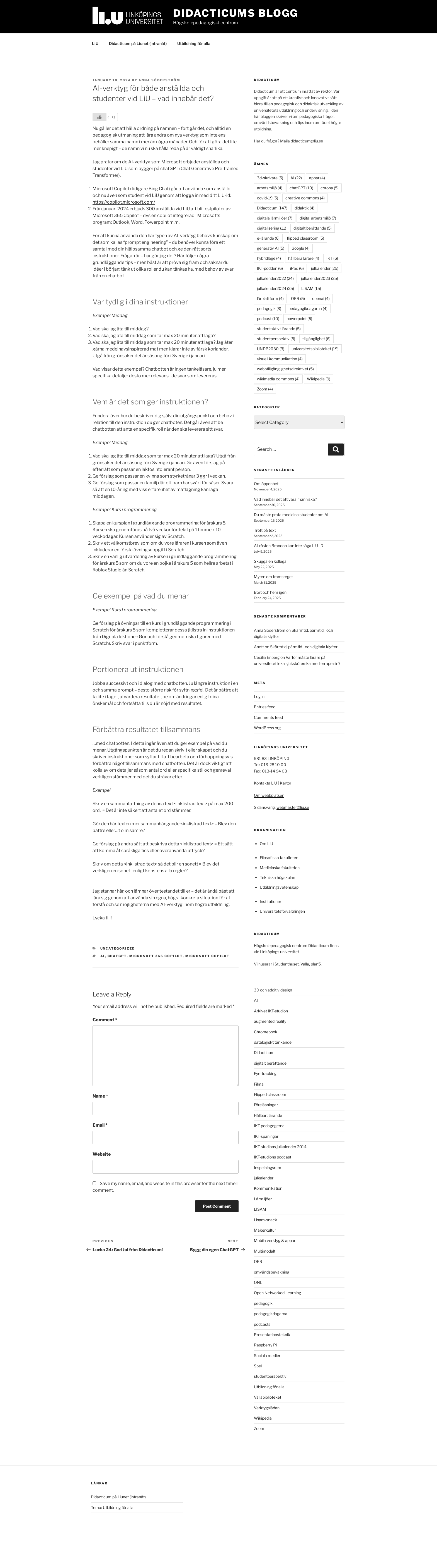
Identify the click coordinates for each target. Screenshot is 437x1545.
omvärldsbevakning (271, 1272)
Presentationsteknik (272, 1334)
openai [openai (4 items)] (321, 298)
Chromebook (265, 1031)
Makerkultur (265, 1230)
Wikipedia (263, 1418)
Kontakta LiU (265, 783)
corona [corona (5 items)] (330, 187)
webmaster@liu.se (292, 807)
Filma (259, 1084)
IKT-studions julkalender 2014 (280, 1146)
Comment (105, 1019)
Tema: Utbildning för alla (112, 1507)
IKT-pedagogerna (269, 1125)
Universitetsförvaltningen (282, 911)
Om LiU (266, 843)
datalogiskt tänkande (273, 1042)
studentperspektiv (270, 1376)
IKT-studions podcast (272, 1157)
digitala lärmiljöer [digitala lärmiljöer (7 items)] (274, 218)
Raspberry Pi (265, 1345)
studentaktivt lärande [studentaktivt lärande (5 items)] (279, 328)
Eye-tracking (265, 1073)
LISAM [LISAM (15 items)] (311, 288)
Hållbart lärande (268, 1115)
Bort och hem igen (270, 592)
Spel (258, 1365)
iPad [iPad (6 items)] (297, 268)
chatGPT (117, 956)
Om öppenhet (266, 483)
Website (102, 1154)
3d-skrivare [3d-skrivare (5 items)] (270, 177)
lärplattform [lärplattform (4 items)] (270, 298)
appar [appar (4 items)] (317, 177)
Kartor (285, 783)
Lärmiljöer (263, 1198)
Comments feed (268, 717)
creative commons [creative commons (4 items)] (305, 197)
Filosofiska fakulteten (279, 857)
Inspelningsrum (267, 1167)
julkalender (263, 1178)
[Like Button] (99, 117)
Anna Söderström (159, 80)
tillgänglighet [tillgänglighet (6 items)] (316, 338)
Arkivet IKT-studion (271, 1010)
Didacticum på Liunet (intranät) (138, 43)
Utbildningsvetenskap (279, 887)
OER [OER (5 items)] (298, 298)
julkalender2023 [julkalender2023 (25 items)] (319, 278)
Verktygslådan (267, 1407)
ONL (258, 1282)
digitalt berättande (270, 1063)
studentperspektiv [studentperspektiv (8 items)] (276, 338)
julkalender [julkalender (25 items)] (324, 268)
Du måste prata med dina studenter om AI (291, 514)
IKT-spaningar (266, 1136)
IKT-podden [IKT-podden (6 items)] (270, 268)
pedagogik (263, 1303)
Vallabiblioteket (267, 1397)
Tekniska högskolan (277, 877)
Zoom (259, 1428)
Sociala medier (267, 1355)
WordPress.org (267, 727)
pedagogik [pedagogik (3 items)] (269, 308)
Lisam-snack (265, 1219)
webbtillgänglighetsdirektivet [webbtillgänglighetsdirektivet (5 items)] (285, 368)
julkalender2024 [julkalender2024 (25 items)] (275, 288)
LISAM (260, 1209)
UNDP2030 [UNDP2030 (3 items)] (270, 348)
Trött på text (265, 530)
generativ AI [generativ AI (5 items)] (270, 248)
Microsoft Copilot (207, 956)
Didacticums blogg (235, 13)
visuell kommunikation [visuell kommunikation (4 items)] (280, 358)
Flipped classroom (270, 1094)
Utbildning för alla (193, 43)
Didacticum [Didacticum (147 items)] (272, 208)
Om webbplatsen (269, 795)
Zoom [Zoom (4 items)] (265, 389)
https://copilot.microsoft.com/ (124, 202)
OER (258, 1261)
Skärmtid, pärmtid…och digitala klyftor (304, 646)
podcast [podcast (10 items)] (268, 318)
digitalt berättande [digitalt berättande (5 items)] (312, 228)
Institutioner (270, 901)
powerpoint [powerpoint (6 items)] (299, 318)
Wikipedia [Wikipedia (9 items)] (318, 378)
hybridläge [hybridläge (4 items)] (269, 258)
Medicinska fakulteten (280, 867)
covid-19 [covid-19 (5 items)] (267, 197)
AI (102, 956)
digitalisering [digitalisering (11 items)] (271, 228)
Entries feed (264, 706)
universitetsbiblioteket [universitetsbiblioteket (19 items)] (315, 348)
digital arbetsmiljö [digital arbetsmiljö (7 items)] (318, 218)
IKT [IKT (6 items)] (332, 258)
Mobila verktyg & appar (274, 1240)
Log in (259, 696)
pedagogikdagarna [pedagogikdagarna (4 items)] (307, 308)
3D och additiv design (273, 990)
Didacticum (264, 1052)
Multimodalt (264, 1251)
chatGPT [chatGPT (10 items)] (301, 187)
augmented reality (270, 1021)
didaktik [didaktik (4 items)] (304, 208)
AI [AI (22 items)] (296, 177)
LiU (95, 43)
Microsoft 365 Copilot (156, 956)
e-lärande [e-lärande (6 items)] (268, 238)
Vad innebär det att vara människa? (285, 499)
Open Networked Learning (277, 1292)
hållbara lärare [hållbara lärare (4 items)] (303, 258)
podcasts (262, 1324)
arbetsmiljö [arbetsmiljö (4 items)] (269, 187)
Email (100, 1125)
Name (100, 1096)
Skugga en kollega (270, 561)
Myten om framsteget (273, 576)
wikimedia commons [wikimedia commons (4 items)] (278, 378)
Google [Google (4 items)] (301, 248)
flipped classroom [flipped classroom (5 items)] (305, 238)
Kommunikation (268, 1188)
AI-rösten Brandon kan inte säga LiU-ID (288, 545)
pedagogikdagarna (270, 1313)
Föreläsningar (266, 1104)
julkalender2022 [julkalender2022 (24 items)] (275, 278)
